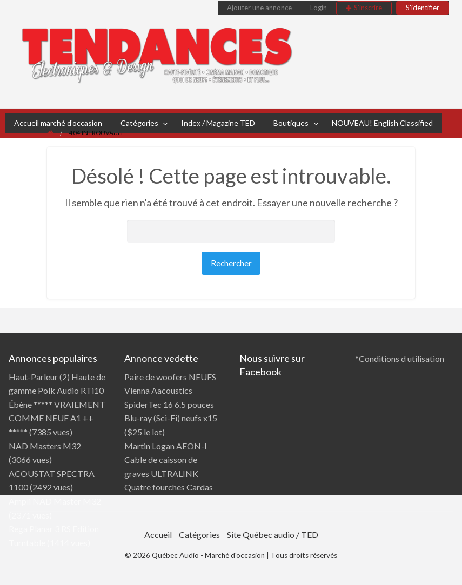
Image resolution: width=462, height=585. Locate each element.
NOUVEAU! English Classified (382, 122)
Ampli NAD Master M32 (55, 501)
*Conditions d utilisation (399, 358)
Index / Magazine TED (218, 122)
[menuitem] (259, 8)
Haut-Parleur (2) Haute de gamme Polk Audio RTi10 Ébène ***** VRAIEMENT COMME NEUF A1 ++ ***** (57, 404)
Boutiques (291, 122)
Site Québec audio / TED (272, 534)
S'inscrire (368, 7)
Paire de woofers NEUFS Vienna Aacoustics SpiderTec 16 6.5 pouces (170, 390)
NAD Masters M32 (45, 446)
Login (318, 7)
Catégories (139, 122)
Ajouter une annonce (259, 7)
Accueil (158, 534)
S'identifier (422, 7)
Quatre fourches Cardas (168, 487)
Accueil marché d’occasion (58, 122)
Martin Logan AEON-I (165, 446)
